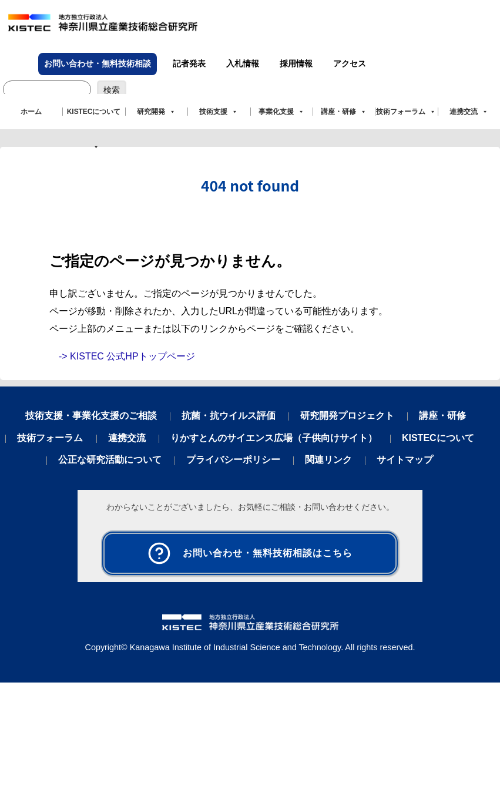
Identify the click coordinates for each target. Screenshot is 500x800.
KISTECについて (94, 118)
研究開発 (156, 111)
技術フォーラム (406, 111)
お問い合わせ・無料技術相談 (97, 63)
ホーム (31, 111)
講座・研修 (344, 111)
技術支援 (218, 111)
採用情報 (296, 63)
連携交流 (468, 111)
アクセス (349, 63)
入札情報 (242, 63)
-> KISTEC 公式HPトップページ (127, 356)
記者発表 (189, 63)
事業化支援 (281, 111)
